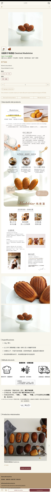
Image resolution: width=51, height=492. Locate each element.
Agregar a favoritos (7, 89)
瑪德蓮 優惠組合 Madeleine (11, 440)
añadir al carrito (18, 490)
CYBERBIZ (33, 486)
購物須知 (8, 457)
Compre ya (40, 490)
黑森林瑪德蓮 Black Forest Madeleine (33, 440)
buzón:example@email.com (8, 470)
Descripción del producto (9, 97)
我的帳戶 (3, 457)
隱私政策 (18, 457)
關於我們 (13, 457)
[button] (49, 435)
